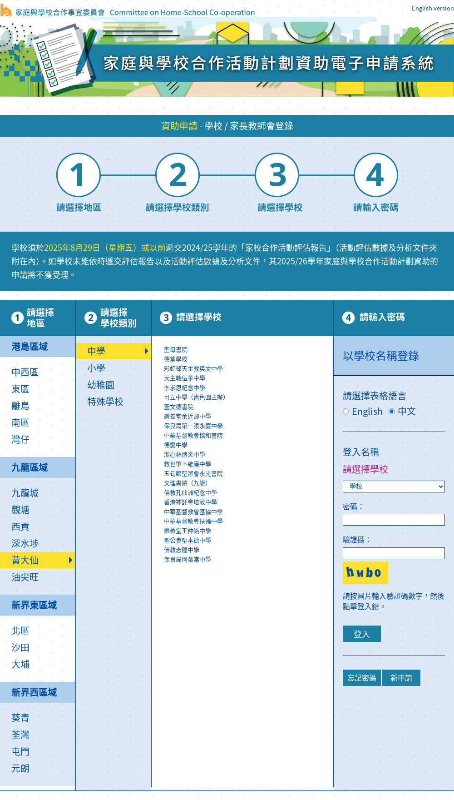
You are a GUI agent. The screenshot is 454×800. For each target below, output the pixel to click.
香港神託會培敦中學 (248, 502)
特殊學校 (105, 401)
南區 (20, 422)
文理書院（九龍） (248, 483)
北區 (20, 630)
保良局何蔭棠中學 (248, 560)
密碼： (354, 506)
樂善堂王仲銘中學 (248, 531)
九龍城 (25, 492)
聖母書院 (248, 350)
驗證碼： (357, 539)
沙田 (20, 647)
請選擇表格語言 (374, 395)
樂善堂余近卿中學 (248, 417)
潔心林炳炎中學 (248, 455)
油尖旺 (25, 576)
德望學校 (248, 359)
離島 (20, 405)
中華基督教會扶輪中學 (248, 522)
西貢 (20, 526)
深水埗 (25, 543)
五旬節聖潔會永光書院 (248, 474)
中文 (402, 411)
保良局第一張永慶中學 (248, 426)
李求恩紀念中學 (248, 388)
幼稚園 (100, 384)
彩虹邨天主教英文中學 (248, 369)
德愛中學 (248, 445)
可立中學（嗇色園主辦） (248, 397)
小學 (96, 368)
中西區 (25, 372)
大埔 (20, 664)
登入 (362, 634)
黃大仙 (25, 560)
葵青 (20, 717)
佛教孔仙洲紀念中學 (248, 493)
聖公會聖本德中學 (248, 541)
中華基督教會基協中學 (248, 512)
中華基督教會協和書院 (248, 436)
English (363, 411)
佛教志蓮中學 (248, 550)
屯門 (20, 751)
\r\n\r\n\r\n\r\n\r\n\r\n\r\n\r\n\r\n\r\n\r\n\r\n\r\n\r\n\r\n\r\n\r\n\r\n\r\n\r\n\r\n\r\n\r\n (248, 455)
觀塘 (20, 509)
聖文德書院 (248, 407)
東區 (20, 388)
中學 (96, 351)
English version (433, 8)
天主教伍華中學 (248, 378)
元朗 (20, 768)
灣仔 (20, 439)
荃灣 (20, 734)
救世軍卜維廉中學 (248, 464)
